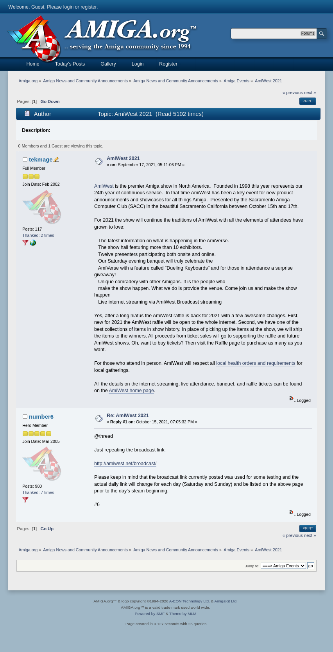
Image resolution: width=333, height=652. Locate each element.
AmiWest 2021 (123, 158)
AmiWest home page (131, 390)
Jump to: (252, 566)
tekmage (41, 159)
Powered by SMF (150, 613)
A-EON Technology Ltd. (189, 601)
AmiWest (104, 186)
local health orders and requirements (255, 363)
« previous (293, 92)
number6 (41, 416)
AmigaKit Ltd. (225, 601)
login (68, 7)
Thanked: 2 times (38, 235)
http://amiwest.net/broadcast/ (125, 463)
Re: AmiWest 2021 (128, 415)
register (89, 7)
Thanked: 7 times (38, 492)
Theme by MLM (182, 613)
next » (310, 92)
